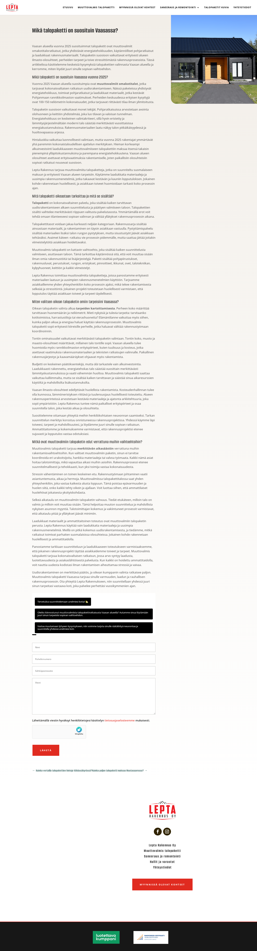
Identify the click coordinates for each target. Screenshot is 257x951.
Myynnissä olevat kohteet (137, 7)
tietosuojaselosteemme (120, 720)
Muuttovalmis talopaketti (96, 7)
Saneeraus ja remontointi (178, 7)
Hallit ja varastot (162, 861)
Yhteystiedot (242, 7)
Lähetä (46, 750)
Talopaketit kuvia (216, 7)
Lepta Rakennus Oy (162, 845)
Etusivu (68, 7)
